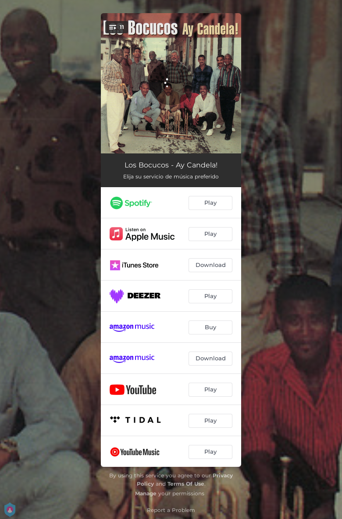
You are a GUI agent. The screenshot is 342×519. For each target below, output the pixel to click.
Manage (146, 493)
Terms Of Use (185, 483)
